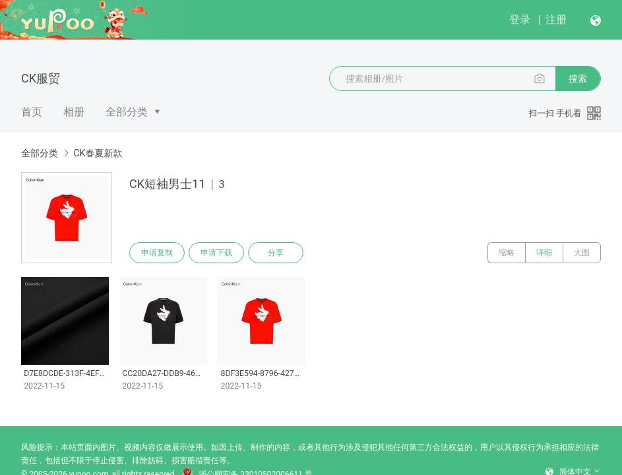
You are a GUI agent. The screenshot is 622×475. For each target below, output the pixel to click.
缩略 (506, 252)
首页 (31, 112)
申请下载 (216, 252)
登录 (519, 19)
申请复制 (157, 252)
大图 (582, 252)
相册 (73, 112)
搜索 (578, 78)
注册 (556, 19)
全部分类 (127, 112)
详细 (544, 252)
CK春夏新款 (97, 153)
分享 (276, 252)
